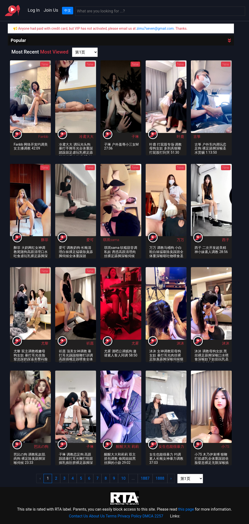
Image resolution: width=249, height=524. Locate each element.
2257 (158, 516)
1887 (145, 478)
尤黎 (44, 343)
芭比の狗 (41, 446)
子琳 (135, 136)
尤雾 (135, 343)
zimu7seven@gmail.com (155, 28)
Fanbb (43, 136)
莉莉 (135, 446)
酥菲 (44, 240)
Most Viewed (54, 52)
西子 (225, 240)
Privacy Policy (130, 516)
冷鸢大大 (86, 136)
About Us (97, 516)
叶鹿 (180, 136)
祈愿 (90, 343)
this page (186, 509)
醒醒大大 (124, 446)
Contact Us (78, 516)
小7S (225, 446)
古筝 (197, 136)
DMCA (147, 516)
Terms (111, 516)
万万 (180, 240)
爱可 (90, 240)
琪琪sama (111, 240)
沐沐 (180, 343)
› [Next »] (171, 478)
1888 (160, 478)
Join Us (51, 10)
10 (123, 478)
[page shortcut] (85, 52)
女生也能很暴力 (171, 446)
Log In (34, 10)
